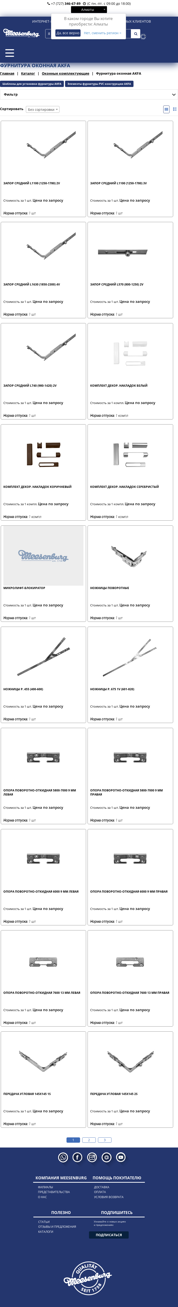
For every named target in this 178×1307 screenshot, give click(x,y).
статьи (44, 1222)
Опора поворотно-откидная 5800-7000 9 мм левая (39, 792)
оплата (100, 1192)
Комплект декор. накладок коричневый (37, 487)
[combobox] (89, 9)
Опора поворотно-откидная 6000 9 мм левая (41, 891)
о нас (42, 1197)
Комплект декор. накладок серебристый (124, 487)
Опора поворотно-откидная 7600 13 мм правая (129, 993)
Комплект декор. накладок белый (119, 386)
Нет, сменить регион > (102, 33)
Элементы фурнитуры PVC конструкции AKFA (99, 84)
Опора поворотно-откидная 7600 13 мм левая (41, 993)
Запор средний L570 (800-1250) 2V (116, 284)
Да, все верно (68, 33)
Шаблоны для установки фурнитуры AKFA (31, 84)
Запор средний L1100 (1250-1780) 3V (118, 183)
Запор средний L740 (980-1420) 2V (30, 386)
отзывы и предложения (57, 1227)
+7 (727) (64, 3)
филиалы (45, 1187)
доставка (101, 1187)
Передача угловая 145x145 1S (27, 1094)
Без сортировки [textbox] (41, 109)
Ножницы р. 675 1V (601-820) (112, 689)
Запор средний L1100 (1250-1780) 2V (31, 183)
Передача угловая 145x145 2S (114, 1094)
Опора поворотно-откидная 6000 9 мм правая (129, 891)
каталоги (45, 1232)
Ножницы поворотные (109, 588)
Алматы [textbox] (87, 9)
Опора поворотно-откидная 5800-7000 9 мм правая (126, 792)
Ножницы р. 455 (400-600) (23, 689)
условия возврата (109, 1197)
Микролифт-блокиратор (24, 588)
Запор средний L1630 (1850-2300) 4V (31, 284)
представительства (54, 1192)
